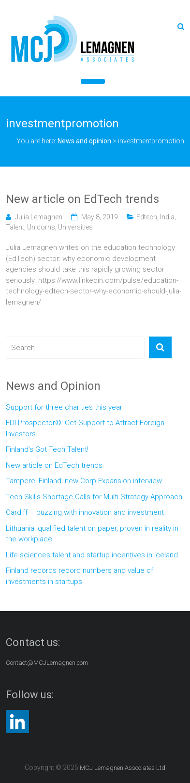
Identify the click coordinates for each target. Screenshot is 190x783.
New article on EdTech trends (82, 199)
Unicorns (41, 227)
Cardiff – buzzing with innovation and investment (85, 512)
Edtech (146, 217)
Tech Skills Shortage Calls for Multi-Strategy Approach (94, 496)
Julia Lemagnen (38, 217)
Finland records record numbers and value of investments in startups (79, 576)
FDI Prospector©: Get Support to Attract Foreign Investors (85, 428)
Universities (75, 227)
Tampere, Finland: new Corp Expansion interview (84, 480)
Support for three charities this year (64, 407)
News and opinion (84, 141)
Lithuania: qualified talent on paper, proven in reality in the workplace (92, 534)
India (167, 217)
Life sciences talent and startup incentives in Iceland (92, 555)
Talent (15, 227)
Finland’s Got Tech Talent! (47, 449)
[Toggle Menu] (93, 81)
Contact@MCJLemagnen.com (47, 662)
